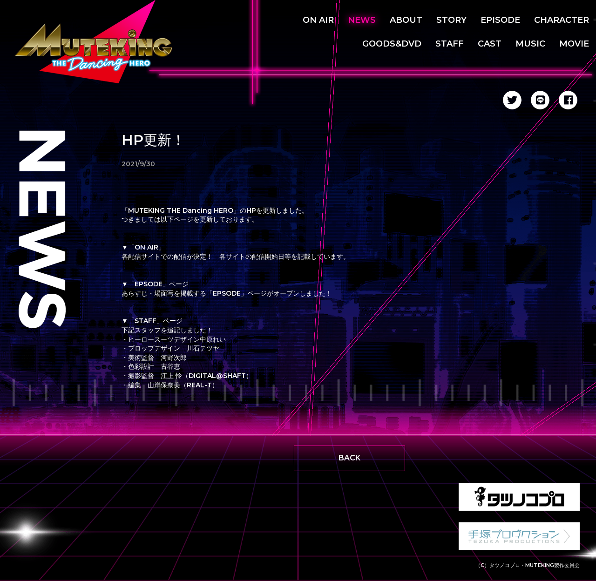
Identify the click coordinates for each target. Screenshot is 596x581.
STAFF (449, 44)
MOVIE (574, 44)
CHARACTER (561, 20)
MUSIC (530, 44)
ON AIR (318, 20)
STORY (451, 20)
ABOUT (406, 20)
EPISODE (500, 20)
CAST (489, 44)
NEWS (362, 20)
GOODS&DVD (391, 44)
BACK (349, 457)
